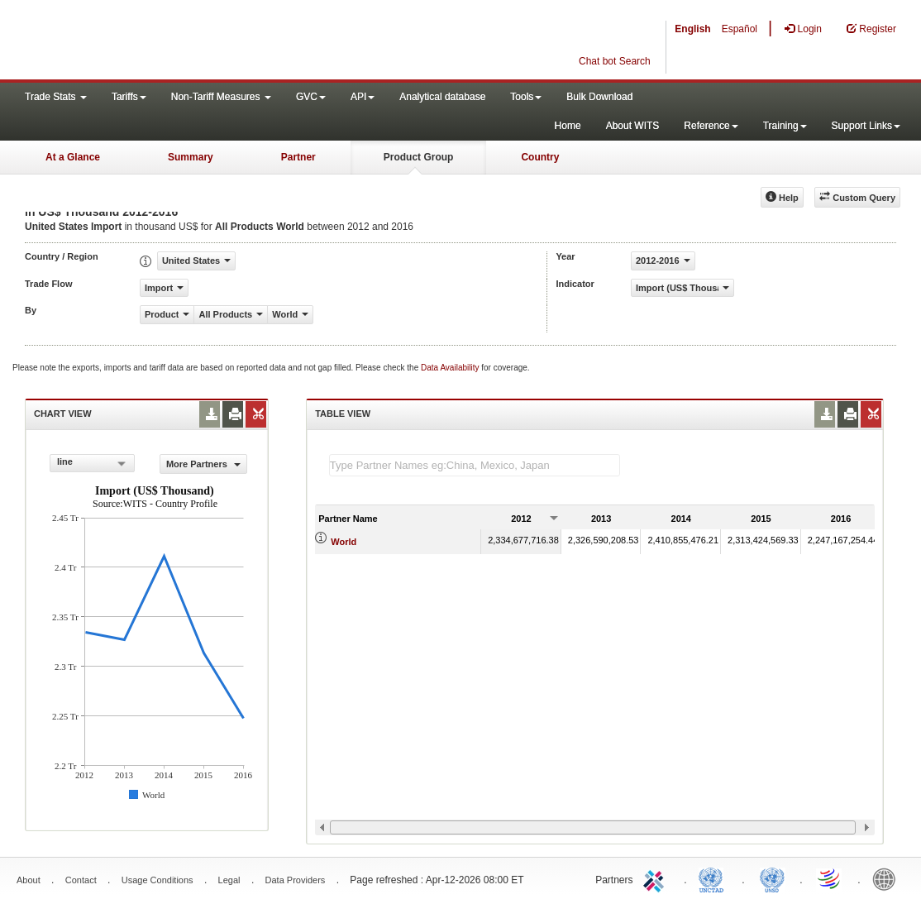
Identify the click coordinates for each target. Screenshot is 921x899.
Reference (710, 126)
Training (785, 126)
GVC (311, 97)
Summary (190, 157)
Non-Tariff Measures (221, 97)
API (363, 97)
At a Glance (72, 157)
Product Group (419, 157)
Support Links (866, 126)
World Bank (887, 878)
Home (568, 126)
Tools (526, 97)
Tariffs (129, 97)
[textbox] (474, 465)
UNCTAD (714, 878)
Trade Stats (56, 97)
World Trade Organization (830, 878)
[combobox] (92, 463)
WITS (165, 41)
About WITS (633, 126)
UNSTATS (772, 878)
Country (540, 157)
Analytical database (442, 97)
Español (739, 29)
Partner (298, 157)
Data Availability (451, 367)
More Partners (203, 464)
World (343, 542)
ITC (656, 878)
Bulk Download (599, 97)
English (692, 29)
